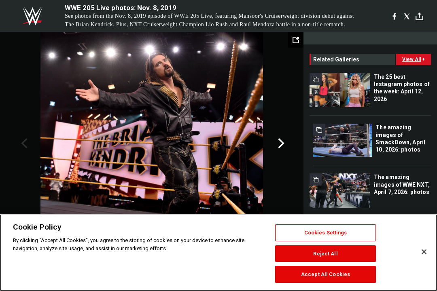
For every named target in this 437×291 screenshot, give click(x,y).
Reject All (325, 254)
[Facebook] (394, 16)
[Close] (424, 252)
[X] (407, 16)
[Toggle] (419, 16)
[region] (218, 252)
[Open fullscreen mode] (295, 40)
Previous (23, 143)
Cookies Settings (325, 233)
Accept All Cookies (325, 274)
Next (280, 143)
